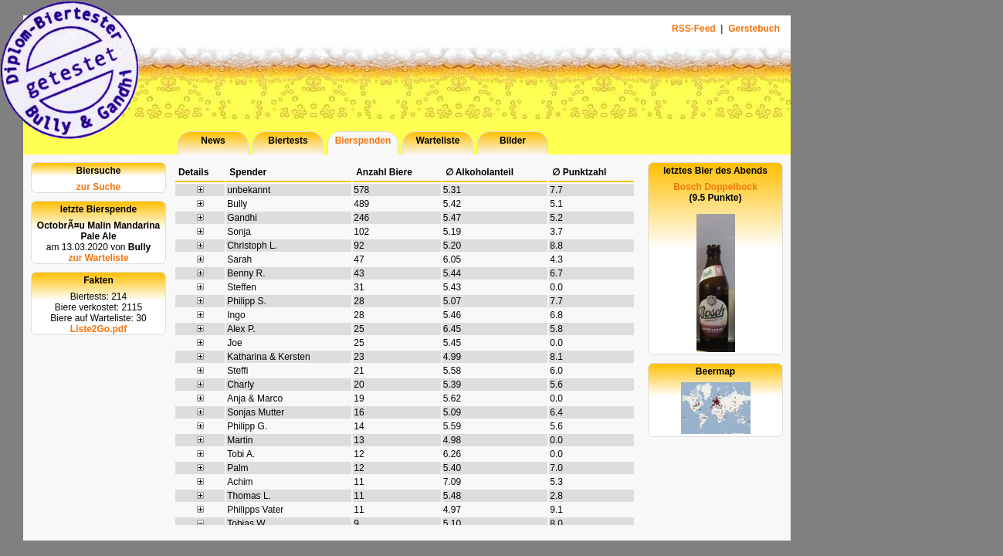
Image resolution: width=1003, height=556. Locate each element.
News (213, 140)
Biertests (287, 140)
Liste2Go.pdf (98, 329)
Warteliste (438, 140)
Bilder (513, 140)
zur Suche (98, 186)
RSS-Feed (695, 28)
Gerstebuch (754, 28)
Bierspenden (363, 140)
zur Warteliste (98, 258)
